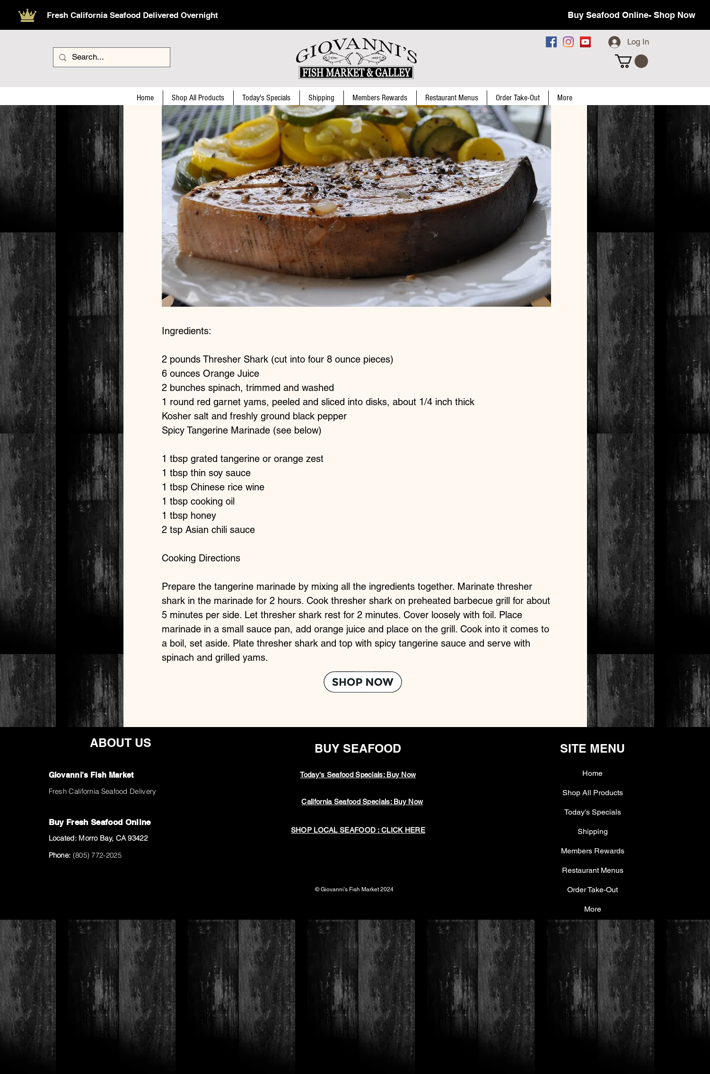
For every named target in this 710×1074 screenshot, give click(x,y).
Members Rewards (592, 850)
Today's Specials (592, 812)
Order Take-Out (592, 889)
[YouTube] (585, 41)
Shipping (593, 831)
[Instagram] (568, 41)
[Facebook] (551, 41)
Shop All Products (592, 792)
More (592, 909)
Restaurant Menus (592, 870)
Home (592, 773)
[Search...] (111, 57)
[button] (631, 61)
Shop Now (674, 15)
